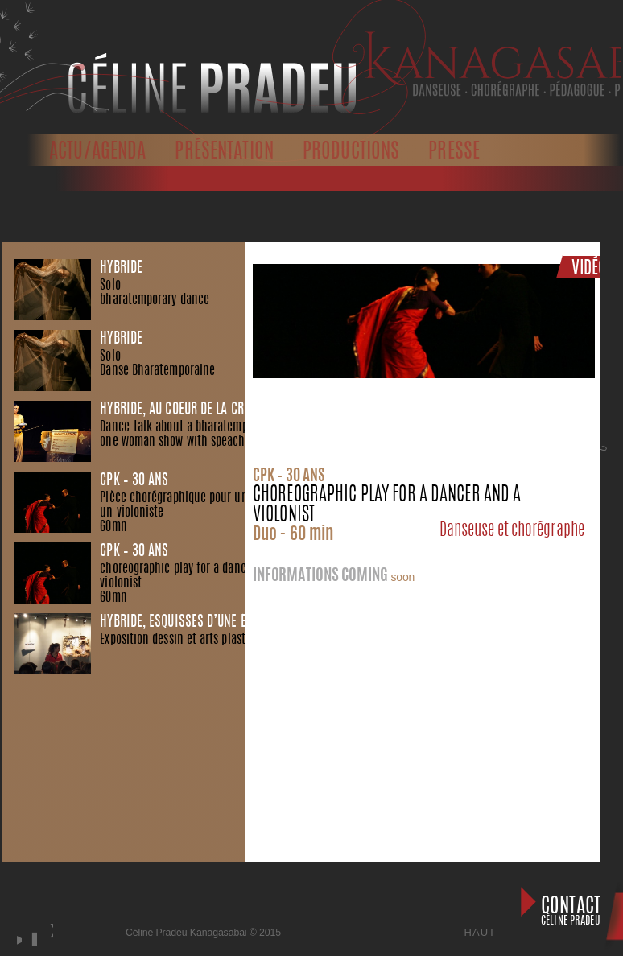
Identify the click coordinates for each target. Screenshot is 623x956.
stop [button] (32, 939)
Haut (480, 932)
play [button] (17, 939)
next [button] (50, 947)
